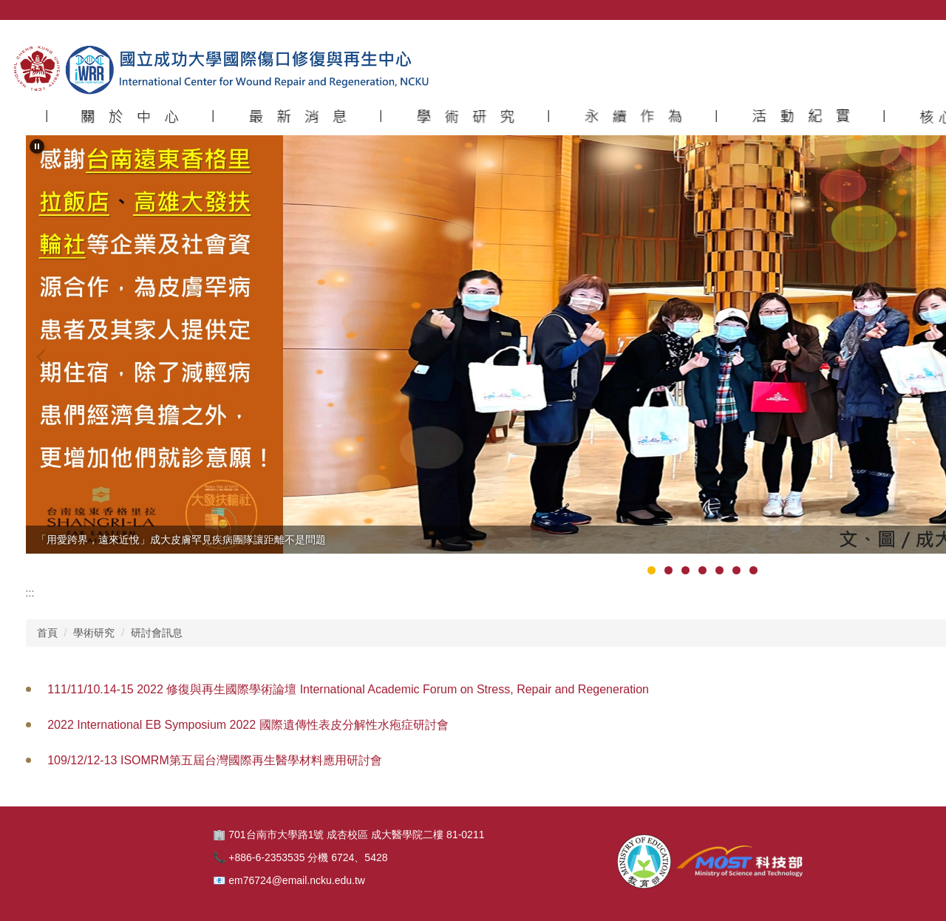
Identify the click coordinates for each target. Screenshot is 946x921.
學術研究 (94, 633)
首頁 (47, 633)
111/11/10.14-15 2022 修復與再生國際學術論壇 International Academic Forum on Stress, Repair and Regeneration (348, 689)
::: (30, 593)
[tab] (651, 570)
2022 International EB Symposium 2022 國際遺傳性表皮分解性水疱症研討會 (247, 724)
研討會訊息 (157, 633)
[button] (130, 116)
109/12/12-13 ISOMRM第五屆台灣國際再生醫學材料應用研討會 (214, 760)
